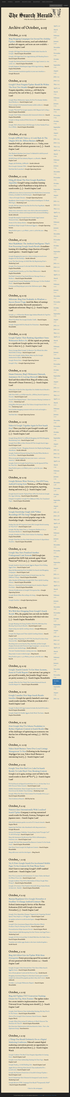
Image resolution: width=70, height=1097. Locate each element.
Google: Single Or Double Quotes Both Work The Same (26, 713)
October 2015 (56, 682)
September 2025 (57, 66)
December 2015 (57, 670)
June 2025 (56, 81)
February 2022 (56, 285)
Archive (17, 2)
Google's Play (13, 363)
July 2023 (56, 201)
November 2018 (57, 490)
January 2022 (56, 291)
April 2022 (57, 275)
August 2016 (56, 632)
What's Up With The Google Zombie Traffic (22, 320)
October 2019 (56, 433)
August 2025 (56, 72)
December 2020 (57, 359)
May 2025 (56, 84)
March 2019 (56, 466)
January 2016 (56, 664)
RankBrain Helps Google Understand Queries (23, 226)
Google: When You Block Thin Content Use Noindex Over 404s (28, 794)
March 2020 (56, 404)
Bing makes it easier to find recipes (19, 654)
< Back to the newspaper (34, 1088)
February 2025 (56, 99)
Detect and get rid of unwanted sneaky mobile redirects (26, 105)
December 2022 (57, 235)
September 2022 (57, 253)
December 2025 (57, 49)
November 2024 (57, 117)
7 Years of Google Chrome (17, 198)
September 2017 (57, 564)
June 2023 (56, 205)
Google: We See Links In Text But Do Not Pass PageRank (26, 206)
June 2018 (56, 516)
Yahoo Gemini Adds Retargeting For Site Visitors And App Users (29, 932)
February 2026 (56, 37)
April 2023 (57, 212)
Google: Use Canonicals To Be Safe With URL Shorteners (27, 266)
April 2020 (57, 399)
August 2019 (56, 445)
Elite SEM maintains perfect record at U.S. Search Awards (26, 822)
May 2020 (57, 395)
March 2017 (56, 590)
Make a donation (47, 2)
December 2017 (57, 546)
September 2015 (57, 688)
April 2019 (57, 461)
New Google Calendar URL (17, 166)
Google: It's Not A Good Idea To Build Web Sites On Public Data (29, 937)
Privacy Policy (54, 1095)
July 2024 (56, 139)
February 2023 (56, 223)
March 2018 (56, 528)
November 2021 (57, 303)
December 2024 (57, 111)
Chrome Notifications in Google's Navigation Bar (24, 590)
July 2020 (56, 388)
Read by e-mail (26, 2)
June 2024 (57, 143)
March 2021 (56, 342)
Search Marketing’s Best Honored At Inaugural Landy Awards (28, 1078)
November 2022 (57, 241)
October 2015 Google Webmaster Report (21, 983)
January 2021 (56, 353)
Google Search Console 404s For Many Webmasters (24, 271)
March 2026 (56, 31)
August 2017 (56, 569)
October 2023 (56, 185)
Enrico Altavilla (40, 1095)
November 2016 (57, 614)
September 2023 (57, 190)
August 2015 (56, 694)
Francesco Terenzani (47, 1095)
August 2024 (56, 134)
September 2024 (57, 128)
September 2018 (57, 501)
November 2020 (57, 365)
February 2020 (56, 410)
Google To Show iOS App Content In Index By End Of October (28, 708)
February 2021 (56, 348)
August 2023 (56, 196)
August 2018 (56, 507)
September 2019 (57, 439)
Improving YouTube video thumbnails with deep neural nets (27, 827)
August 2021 (56, 321)
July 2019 (56, 450)
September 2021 (57, 315)
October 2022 (56, 247)
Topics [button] (10, 2)
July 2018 (56, 512)
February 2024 (56, 161)
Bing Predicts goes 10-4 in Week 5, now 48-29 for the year (26, 657)
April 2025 (57, 88)
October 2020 (56, 371)
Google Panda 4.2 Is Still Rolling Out (20, 1065)
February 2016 (56, 658)
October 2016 (56, 620)
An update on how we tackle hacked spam (21, 919)
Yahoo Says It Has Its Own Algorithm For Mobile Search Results (29, 390)
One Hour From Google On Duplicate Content (23, 847)
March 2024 (56, 155)
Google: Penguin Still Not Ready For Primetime (24, 325)
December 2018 (57, 484)
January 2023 (56, 229)
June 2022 (57, 267)
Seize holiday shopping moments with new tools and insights (27, 410)
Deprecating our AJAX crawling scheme (21, 629)
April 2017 (57, 586)
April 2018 (57, 523)
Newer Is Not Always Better (17, 223)
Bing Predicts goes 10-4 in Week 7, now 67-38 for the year (26, 231)
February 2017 (56, 596)
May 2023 (56, 209)
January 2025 (56, 105)
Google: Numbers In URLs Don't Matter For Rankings (26, 535)
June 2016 (56, 640)
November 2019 (57, 427)
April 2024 (57, 150)
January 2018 (56, 540)
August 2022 (56, 259)
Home (4, 2)
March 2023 (56, 217)
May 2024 (57, 147)
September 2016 (57, 626)
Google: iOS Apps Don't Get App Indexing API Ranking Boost (28, 56)
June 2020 (57, 391)
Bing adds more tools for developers (20, 852)
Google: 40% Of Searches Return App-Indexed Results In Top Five (29, 315)
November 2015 (57, 676)
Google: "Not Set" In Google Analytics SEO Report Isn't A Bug (29, 110)
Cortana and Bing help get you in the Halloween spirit (25, 286)
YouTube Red (13, 415)
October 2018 (56, 496)
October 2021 (56, 309)
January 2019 (56, 478)
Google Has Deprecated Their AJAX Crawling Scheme (26, 634)
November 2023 (57, 179)
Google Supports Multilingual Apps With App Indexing (26, 66)
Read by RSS (36, 2)
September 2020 (57, 377)
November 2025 (57, 54)
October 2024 (56, 122)
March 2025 (56, 93)
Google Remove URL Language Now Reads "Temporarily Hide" (29, 1083)
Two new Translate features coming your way (22, 651)
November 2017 (57, 552)
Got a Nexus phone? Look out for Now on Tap (23, 973)
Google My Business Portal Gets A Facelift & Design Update (28, 1073)
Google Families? (14, 600)
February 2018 (56, 534)
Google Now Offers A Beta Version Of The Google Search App (28, 443)
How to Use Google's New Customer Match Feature (25, 1016)
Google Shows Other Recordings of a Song (22, 595)
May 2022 (57, 271)
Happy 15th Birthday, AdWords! (19, 163)
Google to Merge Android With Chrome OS (22, 120)
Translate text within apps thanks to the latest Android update (28, 942)
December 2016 (57, 608)
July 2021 (56, 325)
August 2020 (56, 383)
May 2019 (56, 457)
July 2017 (56, 574)
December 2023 (57, 173)
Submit (66, 5)
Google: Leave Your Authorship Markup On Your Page (26, 1060)
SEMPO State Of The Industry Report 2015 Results (24, 158)
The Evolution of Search (16, 799)
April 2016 (57, 648)
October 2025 (56, 60)
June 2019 (56, 454)
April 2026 (57, 26)
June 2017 (56, 578)
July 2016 (56, 636)
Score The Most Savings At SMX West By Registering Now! (27, 261)
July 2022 (56, 263)
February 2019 (56, 472)
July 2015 (56, 699)
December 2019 (57, 422)
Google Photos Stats (15, 360)
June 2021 (56, 329)
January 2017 (56, 602)
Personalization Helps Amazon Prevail (20, 929)
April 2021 (57, 337)
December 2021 (57, 297)
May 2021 (56, 333)
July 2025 (56, 77)
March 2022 (56, 280)
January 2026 (56, 43)
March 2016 (56, 653)
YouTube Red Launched (16, 169)
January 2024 (56, 167)
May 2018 (56, 520)
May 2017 (56, 582)
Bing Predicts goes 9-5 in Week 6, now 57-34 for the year (26, 468)
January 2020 (56, 416)
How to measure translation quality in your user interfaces (26, 71)
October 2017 (56, 558)
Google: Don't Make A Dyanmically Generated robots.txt (26, 115)
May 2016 (56, 644)
